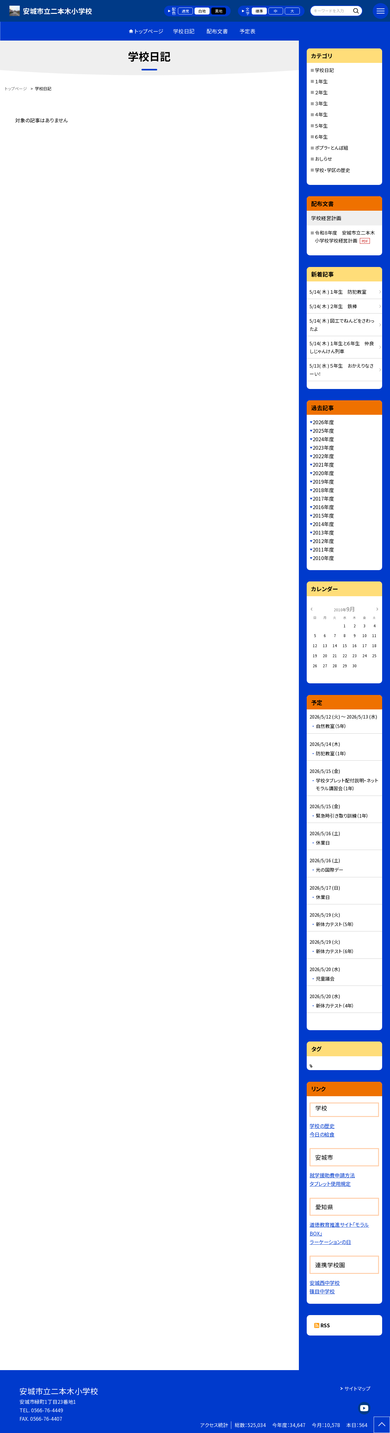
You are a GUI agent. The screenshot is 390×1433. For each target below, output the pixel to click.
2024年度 (323, 439)
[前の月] (311, 608)
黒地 (218, 11)
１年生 (321, 81)
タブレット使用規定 (330, 1183)
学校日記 (184, 31)
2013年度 (323, 532)
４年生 (321, 114)
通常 (185, 11)
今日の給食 (322, 1134)
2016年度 (323, 507)
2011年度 (323, 549)
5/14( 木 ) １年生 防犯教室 (338, 291)
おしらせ (323, 158)
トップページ (149, 31)
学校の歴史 (322, 1126)
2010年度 (323, 558)
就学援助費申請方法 (332, 1175)
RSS (325, 1325)
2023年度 (323, 447)
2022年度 (323, 456)
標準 (259, 11)
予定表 (247, 31)
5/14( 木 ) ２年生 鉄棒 (333, 306)
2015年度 (323, 515)
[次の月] (377, 608)
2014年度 (323, 524)
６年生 (321, 136)
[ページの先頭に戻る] (382, 1425)
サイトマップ (357, 1388)
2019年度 (323, 481)
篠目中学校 (322, 1291)
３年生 (321, 103)
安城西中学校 (325, 1282)
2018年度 (323, 490)
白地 (202, 11)
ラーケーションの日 (330, 1242)
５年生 (321, 125)
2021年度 (323, 464)
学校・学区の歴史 (332, 170)
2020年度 (323, 473)
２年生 (321, 92)
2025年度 (323, 430)
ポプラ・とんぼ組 (331, 147)
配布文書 (217, 31)
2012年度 (323, 541)
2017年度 (323, 498)
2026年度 (323, 422)
